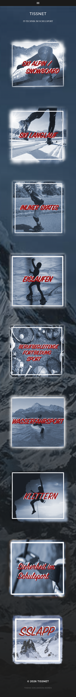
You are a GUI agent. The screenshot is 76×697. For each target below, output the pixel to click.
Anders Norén (44, 688)
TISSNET (38, 13)
